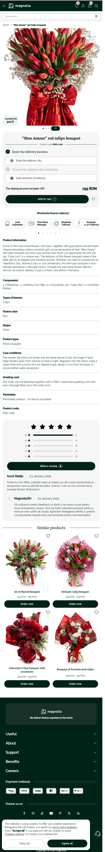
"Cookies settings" (15, 834)
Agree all (67, 843)
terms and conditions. (65, 827)
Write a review (51, 466)
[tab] (38, 233)
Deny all (25, 843)
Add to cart (47, 199)
